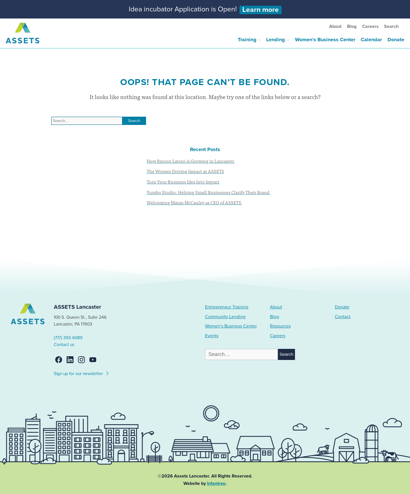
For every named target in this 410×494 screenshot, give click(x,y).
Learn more (260, 10)
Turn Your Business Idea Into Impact (183, 181)
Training (247, 39)
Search (391, 26)
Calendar (371, 39)
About (335, 26)
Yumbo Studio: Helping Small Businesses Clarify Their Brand (208, 192)
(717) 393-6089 (68, 337)
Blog (351, 26)
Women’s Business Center (325, 39)
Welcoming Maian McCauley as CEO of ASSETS (194, 202)
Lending (275, 39)
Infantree (216, 483)
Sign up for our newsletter (81, 372)
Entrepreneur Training (226, 307)
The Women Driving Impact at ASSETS (185, 171)
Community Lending (225, 317)
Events (211, 336)
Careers (370, 26)
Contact (342, 317)
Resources (280, 326)
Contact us (64, 344)
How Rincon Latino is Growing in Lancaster (191, 160)
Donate (396, 39)
